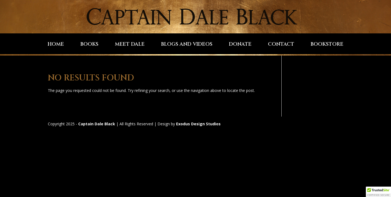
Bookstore (327, 45)
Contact (281, 45)
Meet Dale (130, 45)
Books (89, 45)
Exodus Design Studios (198, 123)
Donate (240, 45)
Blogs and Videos (186, 45)
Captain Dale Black (96, 123)
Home (56, 45)
